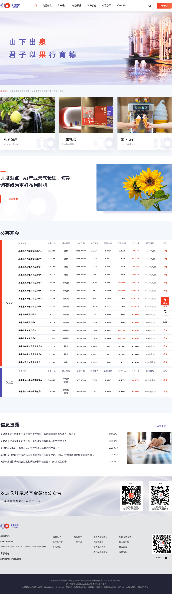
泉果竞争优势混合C (27, 322)
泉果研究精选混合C (27, 338)
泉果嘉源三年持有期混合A (30, 282)
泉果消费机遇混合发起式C (30, 259)
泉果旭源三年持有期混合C (30, 275)
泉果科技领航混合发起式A (30, 346)
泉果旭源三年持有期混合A (30, 267)
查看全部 (161, 426)
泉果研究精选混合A (27, 330)
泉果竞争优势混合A (27, 314)
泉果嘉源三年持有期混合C (30, 290)
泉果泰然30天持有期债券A (30, 380)
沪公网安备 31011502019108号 (79, 584)
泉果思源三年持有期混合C (30, 306)
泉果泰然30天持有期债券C (30, 391)
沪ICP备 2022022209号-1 (111, 580)
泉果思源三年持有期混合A (30, 298)
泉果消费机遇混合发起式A (30, 251)
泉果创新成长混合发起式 (29, 362)
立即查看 (13, 199)
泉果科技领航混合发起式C (30, 354)
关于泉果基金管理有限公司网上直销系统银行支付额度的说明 (37, 91)
